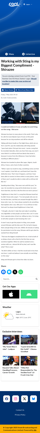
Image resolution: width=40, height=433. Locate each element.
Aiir (35, 430)
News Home (8, 90)
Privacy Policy (20, 415)
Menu (9, 54)
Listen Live (28, 54)
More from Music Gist (25, 90)
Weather (7, 307)
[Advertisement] (20, 30)
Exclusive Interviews (12, 331)
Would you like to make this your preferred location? (19, 81)
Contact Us (20, 410)
